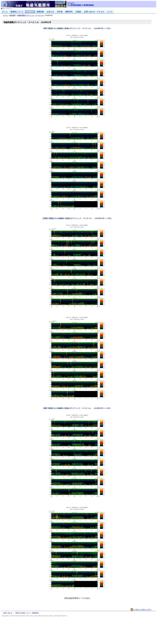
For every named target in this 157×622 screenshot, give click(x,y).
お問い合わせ (7, 613)
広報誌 (78, 12)
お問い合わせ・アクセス (94, 12)
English (71, 3)
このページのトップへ (142, 609)
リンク (110, 12)
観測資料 (30, 12)
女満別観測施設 (75, 5)
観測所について (17, 12)
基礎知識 (40, 12)
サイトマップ (7, 8)
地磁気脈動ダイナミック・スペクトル (30, 15)
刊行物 (60, 12)
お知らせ (50, 12)
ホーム (5, 12)
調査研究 (69, 12)
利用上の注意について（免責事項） (27, 613)
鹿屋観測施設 (88, 5)
